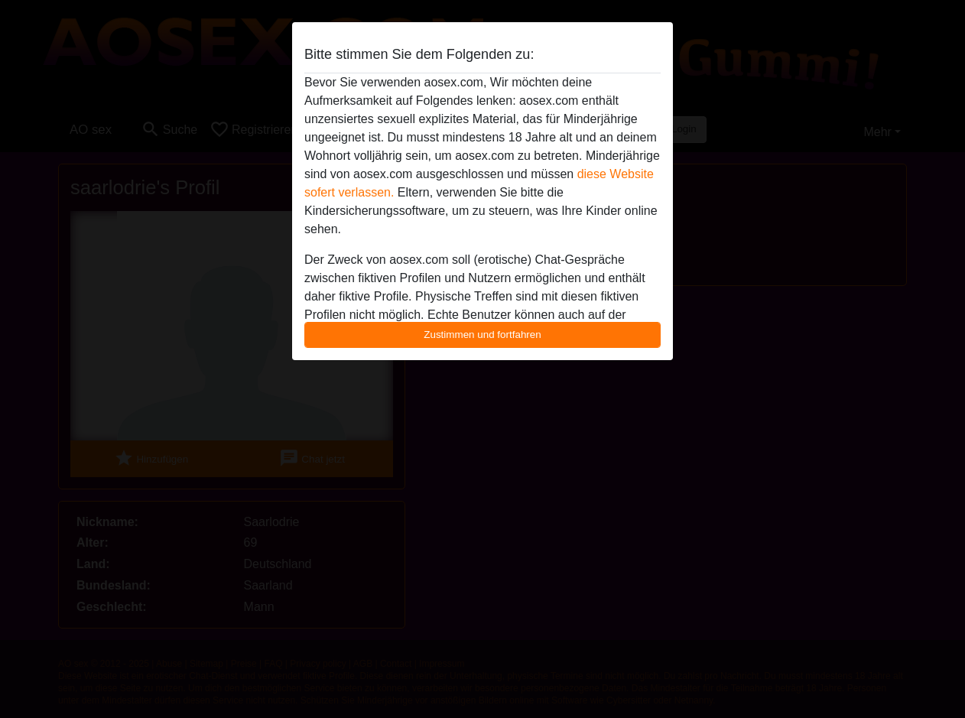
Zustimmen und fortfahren (482, 334)
